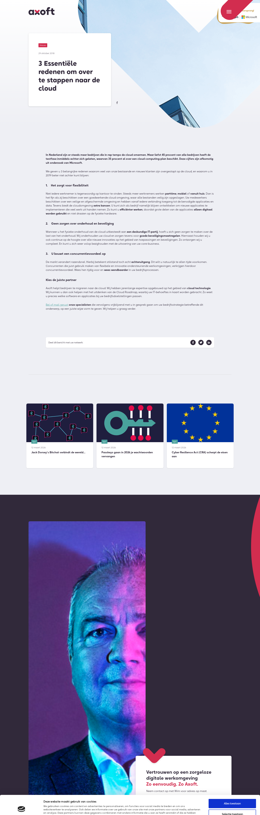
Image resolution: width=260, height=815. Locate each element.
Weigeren (232, 806)
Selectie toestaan (232, 795)
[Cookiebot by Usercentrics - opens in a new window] (21, 808)
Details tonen (180, 808)
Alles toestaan (232, 785)
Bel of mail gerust (57, 306)
